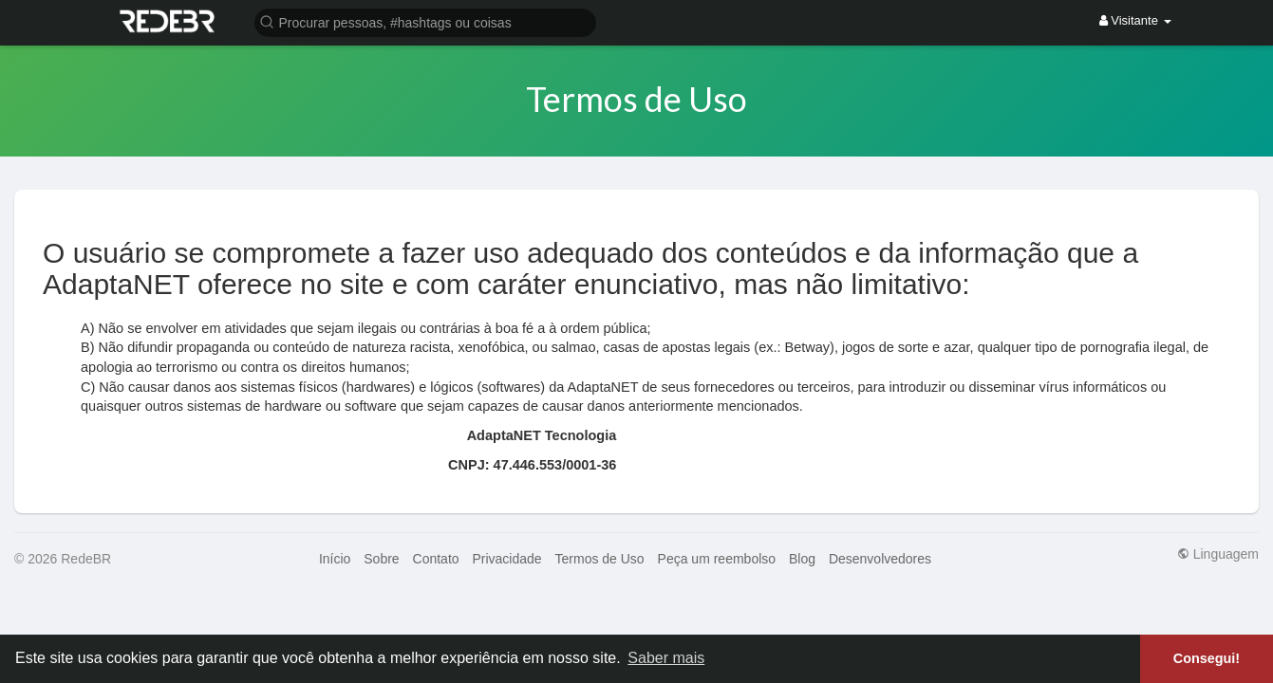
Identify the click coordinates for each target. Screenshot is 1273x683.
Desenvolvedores (880, 558)
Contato (436, 558)
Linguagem (1218, 554)
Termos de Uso (600, 558)
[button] (425, 21)
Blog (802, 558)
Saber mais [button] (665, 658)
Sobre (381, 558)
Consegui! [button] (1206, 658)
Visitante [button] (1135, 20)
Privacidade (506, 558)
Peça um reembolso (717, 558)
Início (334, 558)
